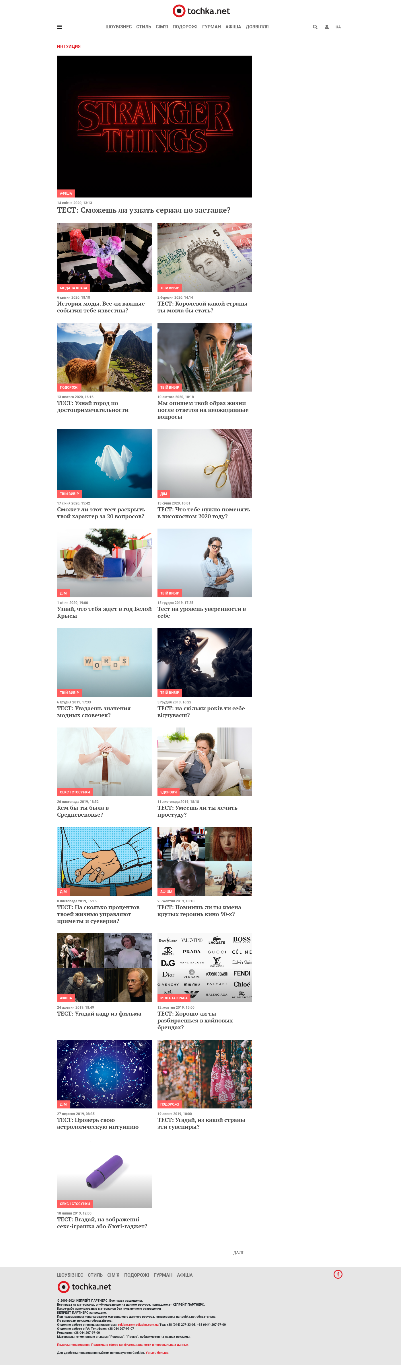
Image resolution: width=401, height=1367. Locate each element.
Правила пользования (73, 1345)
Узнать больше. (157, 1353)
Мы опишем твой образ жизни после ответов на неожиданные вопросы (203, 410)
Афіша (233, 27)
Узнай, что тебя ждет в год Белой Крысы (104, 612)
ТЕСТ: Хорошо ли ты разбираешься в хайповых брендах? (195, 1020)
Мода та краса (73, 288)
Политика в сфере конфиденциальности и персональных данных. (140, 1345)
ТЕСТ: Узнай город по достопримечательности (93, 406)
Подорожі (185, 27)
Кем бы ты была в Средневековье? (83, 811)
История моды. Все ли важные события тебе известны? (101, 307)
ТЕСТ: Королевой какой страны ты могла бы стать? (202, 307)
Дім (163, 494)
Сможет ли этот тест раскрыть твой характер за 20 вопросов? (101, 512)
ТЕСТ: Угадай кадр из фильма (99, 1013)
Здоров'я (168, 792)
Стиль (143, 27)
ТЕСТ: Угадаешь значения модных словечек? (94, 711)
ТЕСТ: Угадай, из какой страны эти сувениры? (201, 1123)
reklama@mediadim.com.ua (138, 1325)
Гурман (211, 27)
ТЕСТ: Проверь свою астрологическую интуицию (98, 1123)
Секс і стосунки (75, 792)
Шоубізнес (119, 27)
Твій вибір (169, 288)
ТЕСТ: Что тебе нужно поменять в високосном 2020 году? (203, 512)
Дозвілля (257, 27)
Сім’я (162, 27)
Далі (238, 1253)
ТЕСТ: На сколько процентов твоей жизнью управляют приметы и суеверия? (98, 914)
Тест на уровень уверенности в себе (201, 612)
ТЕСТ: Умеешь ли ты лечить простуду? (197, 811)
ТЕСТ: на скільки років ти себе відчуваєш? (201, 711)
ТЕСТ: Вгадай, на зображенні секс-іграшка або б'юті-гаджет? (102, 1222)
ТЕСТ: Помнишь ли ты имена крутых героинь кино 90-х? (199, 910)
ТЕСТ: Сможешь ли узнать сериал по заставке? (144, 210)
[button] (326, 27)
